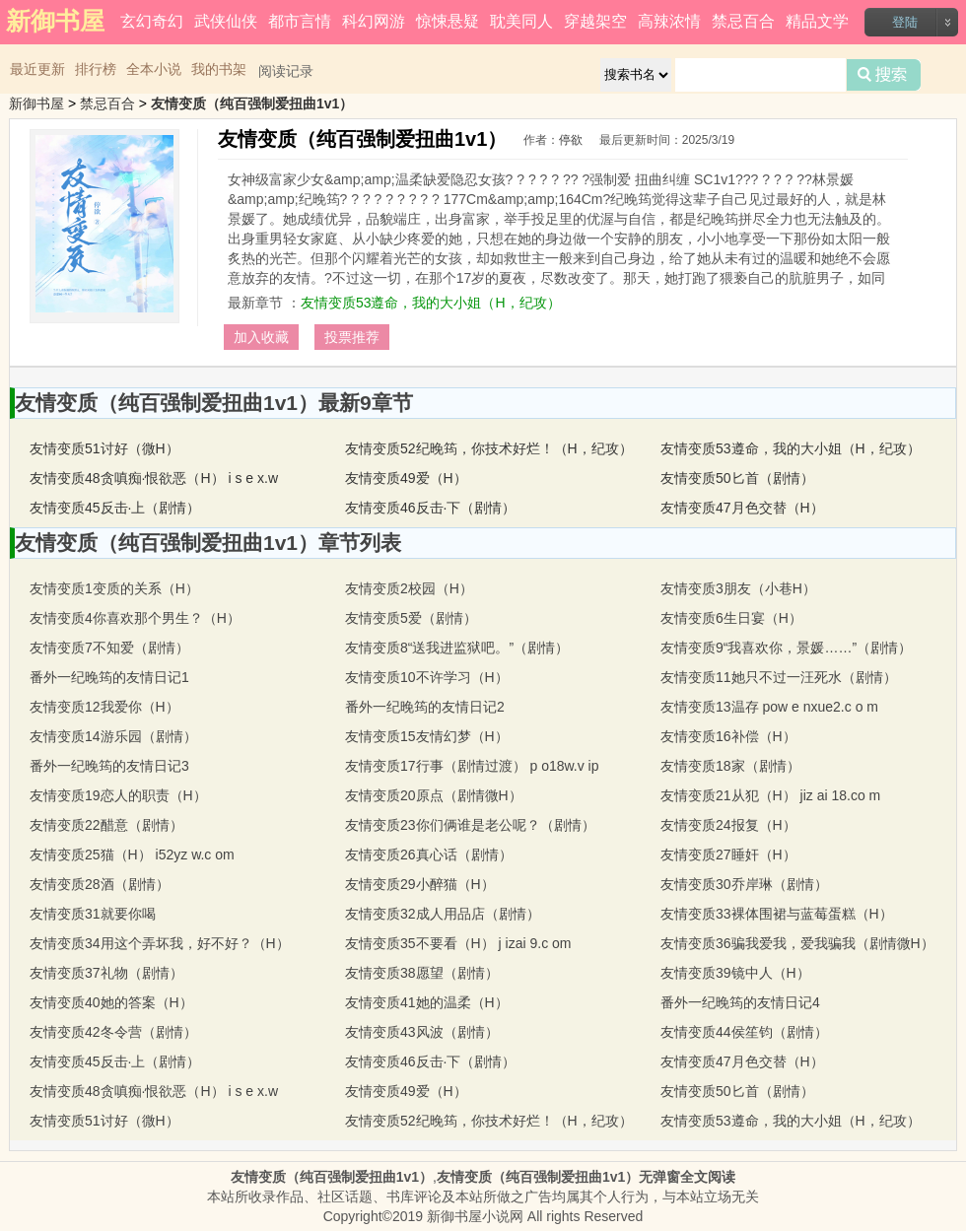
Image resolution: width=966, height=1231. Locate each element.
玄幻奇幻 (151, 21)
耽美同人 (521, 21)
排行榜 (95, 69)
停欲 (571, 140)
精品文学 (817, 21)
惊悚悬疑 (447, 21)
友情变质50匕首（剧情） (737, 478)
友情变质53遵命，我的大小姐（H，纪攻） (431, 302)
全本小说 (153, 69)
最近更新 (37, 69)
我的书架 (218, 69)
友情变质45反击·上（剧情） (115, 507)
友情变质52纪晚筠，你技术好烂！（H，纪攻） (489, 448)
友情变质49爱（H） (406, 478)
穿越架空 (595, 21)
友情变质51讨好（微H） (104, 448)
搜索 (884, 75)
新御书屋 (36, 103)
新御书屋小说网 (475, 1216)
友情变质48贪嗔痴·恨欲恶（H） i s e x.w (154, 478)
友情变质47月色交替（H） (742, 507)
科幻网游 (373, 21)
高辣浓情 (669, 21)
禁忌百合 (743, 21)
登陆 (905, 22)
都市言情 (299, 21)
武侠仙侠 (225, 21)
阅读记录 (285, 71)
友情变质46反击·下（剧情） (430, 507)
